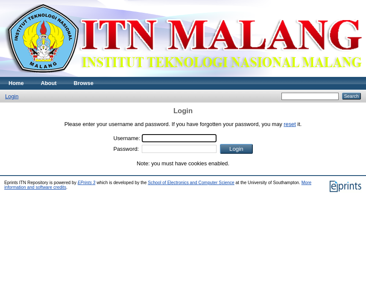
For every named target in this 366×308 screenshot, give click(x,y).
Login (11, 96)
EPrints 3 (87, 182)
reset (290, 124)
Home (16, 83)
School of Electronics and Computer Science (191, 182)
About (49, 83)
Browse (84, 83)
